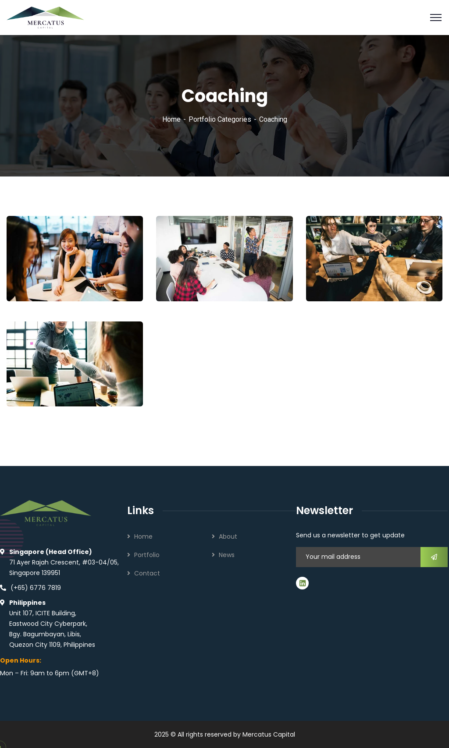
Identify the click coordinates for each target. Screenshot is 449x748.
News (227, 554)
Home (171, 119)
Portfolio (147, 554)
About (228, 536)
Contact (147, 573)
